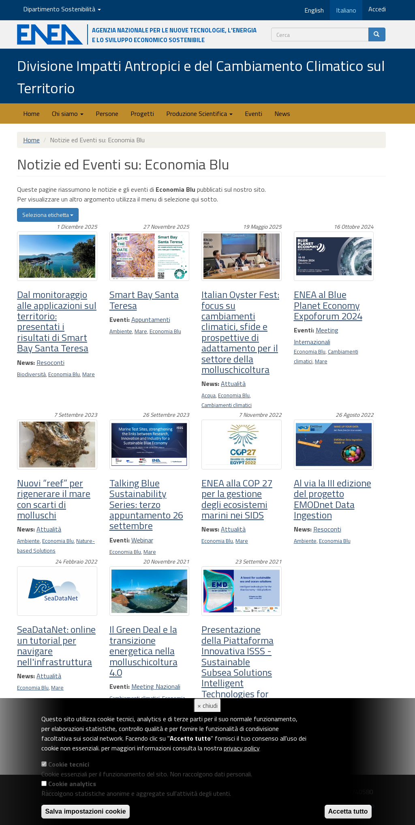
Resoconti (50, 362)
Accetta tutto (348, 811)
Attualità (233, 383)
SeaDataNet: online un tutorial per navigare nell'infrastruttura (56, 645)
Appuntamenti (150, 319)
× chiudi (207, 705)
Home (31, 113)
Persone (107, 113)
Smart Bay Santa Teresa (144, 299)
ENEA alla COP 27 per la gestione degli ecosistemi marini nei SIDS (236, 499)
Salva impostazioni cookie (85, 811)
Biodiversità (31, 374)
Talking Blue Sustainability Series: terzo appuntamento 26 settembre (146, 504)
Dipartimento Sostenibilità (62, 9)
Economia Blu (64, 374)
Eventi (253, 113)
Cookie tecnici (68, 764)
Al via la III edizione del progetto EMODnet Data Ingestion (332, 499)
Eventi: (119, 319)
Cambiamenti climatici (226, 405)
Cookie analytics (72, 784)
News (282, 113)
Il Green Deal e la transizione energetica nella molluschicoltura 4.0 (143, 650)
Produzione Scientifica (199, 113)
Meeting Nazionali (155, 686)
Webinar (142, 540)
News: (26, 362)
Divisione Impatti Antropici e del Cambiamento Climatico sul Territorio (201, 76)
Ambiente (120, 331)
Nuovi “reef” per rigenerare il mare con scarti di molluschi (53, 499)
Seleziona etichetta (47, 214)
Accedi (377, 9)
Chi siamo (67, 113)
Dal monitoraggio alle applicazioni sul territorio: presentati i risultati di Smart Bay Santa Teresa (56, 321)
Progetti (142, 113)
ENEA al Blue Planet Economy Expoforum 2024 (328, 305)
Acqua (208, 395)
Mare (88, 374)
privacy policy (242, 748)
